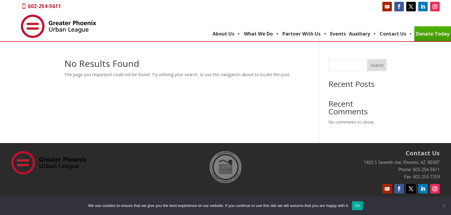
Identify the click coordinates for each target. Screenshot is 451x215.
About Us (227, 33)
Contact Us (396, 33)
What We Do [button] (261, 33)
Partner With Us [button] (304, 33)
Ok (357, 205)
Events (338, 33)
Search (377, 65)
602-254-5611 (44, 6)
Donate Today (433, 33)
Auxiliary (363, 33)
